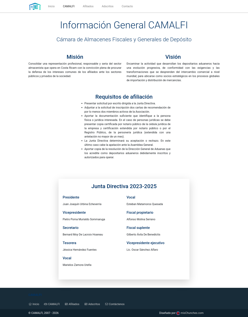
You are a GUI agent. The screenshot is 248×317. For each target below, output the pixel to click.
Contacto (127, 6)
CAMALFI (71, 6)
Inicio (51, 6)
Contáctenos (115, 304)
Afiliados (88, 6)
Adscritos (107, 6)
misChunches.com (190, 313)
